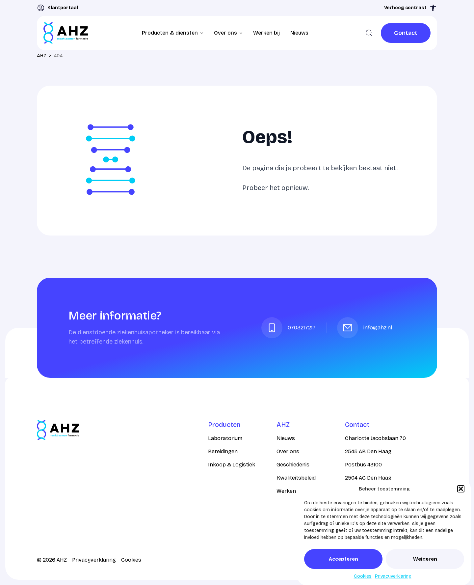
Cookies (363, 576)
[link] (406, 33)
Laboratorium (225, 438)
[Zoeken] (369, 33)
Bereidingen (223, 451)
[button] (461, 489)
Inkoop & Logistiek (231, 464)
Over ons (287, 451)
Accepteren (343, 559)
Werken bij (266, 33)
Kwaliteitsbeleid (296, 478)
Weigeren (425, 559)
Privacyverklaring (393, 576)
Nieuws (299, 33)
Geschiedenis (292, 464)
